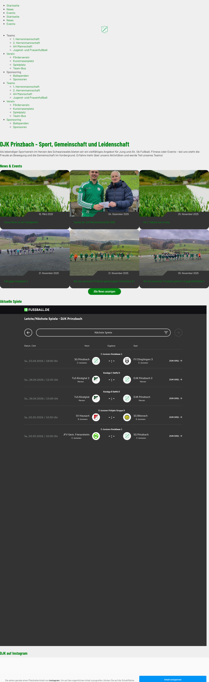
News (10, 9)
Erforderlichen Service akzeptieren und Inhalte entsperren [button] (173, 489)
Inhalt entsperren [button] (173, 479)
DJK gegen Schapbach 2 (16, 281)
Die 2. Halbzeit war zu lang (156, 222)
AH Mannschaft (22, 46)
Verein (11, 53)
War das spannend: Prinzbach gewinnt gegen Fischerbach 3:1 (104, 281)
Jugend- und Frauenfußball (30, 50)
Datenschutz (15, 573)
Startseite (13, 5)
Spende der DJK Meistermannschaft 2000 (94, 222)
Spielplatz (19, 64)
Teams (11, 35)
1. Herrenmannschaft (26, 39)
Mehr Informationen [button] (69, 488)
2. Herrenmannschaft (26, 42)
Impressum (14, 570)
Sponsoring (14, 72)
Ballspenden (21, 75)
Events (11, 13)
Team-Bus (19, 68)
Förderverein (21, 57)
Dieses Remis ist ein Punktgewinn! (21, 222)
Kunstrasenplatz (23, 61)
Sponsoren (20, 79)
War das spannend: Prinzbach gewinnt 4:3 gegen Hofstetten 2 (174, 281)
